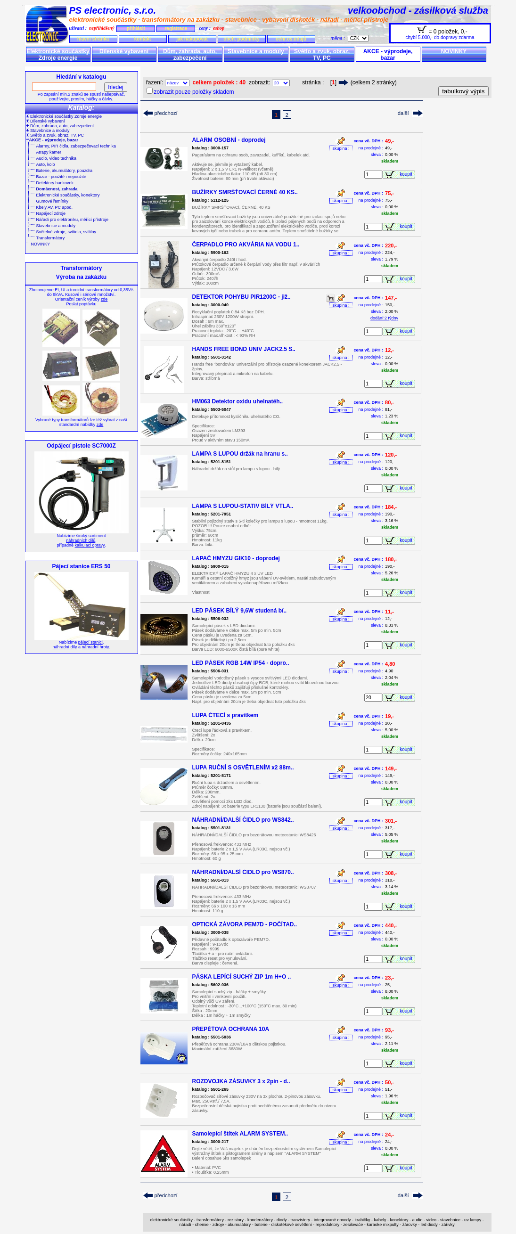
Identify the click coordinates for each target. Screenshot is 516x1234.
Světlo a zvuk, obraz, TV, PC (322, 54)
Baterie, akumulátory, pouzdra (64, 170)
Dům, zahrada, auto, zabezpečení (190, 54)
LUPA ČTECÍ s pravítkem (225, 715)
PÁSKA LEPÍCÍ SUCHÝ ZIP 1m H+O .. (241, 976)
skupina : (340, 148)
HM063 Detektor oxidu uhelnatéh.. (237, 401)
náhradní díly (65, 647)
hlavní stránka (93, 38)
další (403, 113)
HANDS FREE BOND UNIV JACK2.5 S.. (243, 349)
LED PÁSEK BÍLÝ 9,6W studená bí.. (239, 610)
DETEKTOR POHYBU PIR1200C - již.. (241, 297)
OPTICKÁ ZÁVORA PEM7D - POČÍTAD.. (244, 924)
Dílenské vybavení (123, 51)
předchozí (166, 113)
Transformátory (50, 238)
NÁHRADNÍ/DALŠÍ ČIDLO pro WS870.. (243, 872)
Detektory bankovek (55, 182)
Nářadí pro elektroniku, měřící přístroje (72, 219)
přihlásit (136, 28)
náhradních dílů (80, 540)
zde (104, 299)
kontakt (142, 38)
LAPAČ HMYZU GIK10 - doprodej (236, 558)
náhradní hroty (95, 647)
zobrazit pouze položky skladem (194, 92)
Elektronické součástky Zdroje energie (57, 54)
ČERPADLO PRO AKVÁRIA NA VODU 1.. (246, 244)
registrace (175, 28)
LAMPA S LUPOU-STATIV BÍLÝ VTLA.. (243, 506)
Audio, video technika (56, 158)
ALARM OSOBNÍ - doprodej (229, 140)
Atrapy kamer (49, 152)
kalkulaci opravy (90, 545)
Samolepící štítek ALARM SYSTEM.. (240, 1133)
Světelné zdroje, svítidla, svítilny (66, 231)
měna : (339, 38)
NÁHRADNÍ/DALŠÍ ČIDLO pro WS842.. (243, 820)
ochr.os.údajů (291, 38)
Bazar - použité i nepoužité (61, 176)
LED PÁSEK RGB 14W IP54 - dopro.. (240, 663)
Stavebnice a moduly (256, 51)
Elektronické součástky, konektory (68, 195)
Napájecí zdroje (51, 213)
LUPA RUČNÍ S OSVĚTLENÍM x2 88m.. (243, 767)
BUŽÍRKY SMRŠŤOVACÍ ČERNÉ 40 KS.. (245, 192)
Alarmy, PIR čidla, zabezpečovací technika (76, 146)
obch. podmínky (241, 38)
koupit (407, 174)
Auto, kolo (45, 164)
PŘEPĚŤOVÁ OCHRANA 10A (231, 1029)
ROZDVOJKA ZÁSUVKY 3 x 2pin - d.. (241, 1081)
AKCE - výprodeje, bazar (388, 54)
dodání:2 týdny (384, 318)
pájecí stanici (90, 642)
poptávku (88, 304)
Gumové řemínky (52, 201)
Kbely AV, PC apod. (54, 207)
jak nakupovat (192, 38)
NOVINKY (454, 51)
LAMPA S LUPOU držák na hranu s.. (240, 453)
